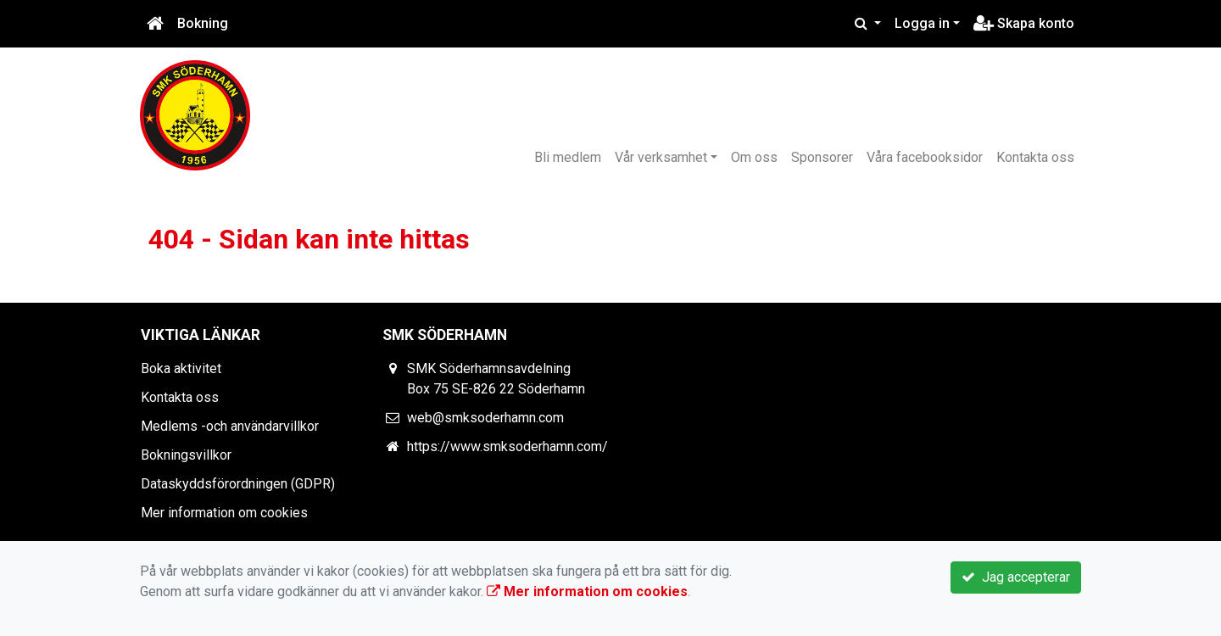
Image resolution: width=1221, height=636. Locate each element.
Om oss (754, 157)
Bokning (202, 23)
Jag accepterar (1016, 577)
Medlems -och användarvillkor (230, 426)
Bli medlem (567, 157)
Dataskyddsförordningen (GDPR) (238, 484)
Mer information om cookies (224, 513)
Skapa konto (1023, 23)
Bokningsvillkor (186, 455)
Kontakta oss (1035, 157)
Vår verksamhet (661, 157)
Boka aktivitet (181, 368)
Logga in (922, 23)
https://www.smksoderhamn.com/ (507, 446)
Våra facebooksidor (925, 157)
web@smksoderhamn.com (485, 418)
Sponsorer (822, 157)
